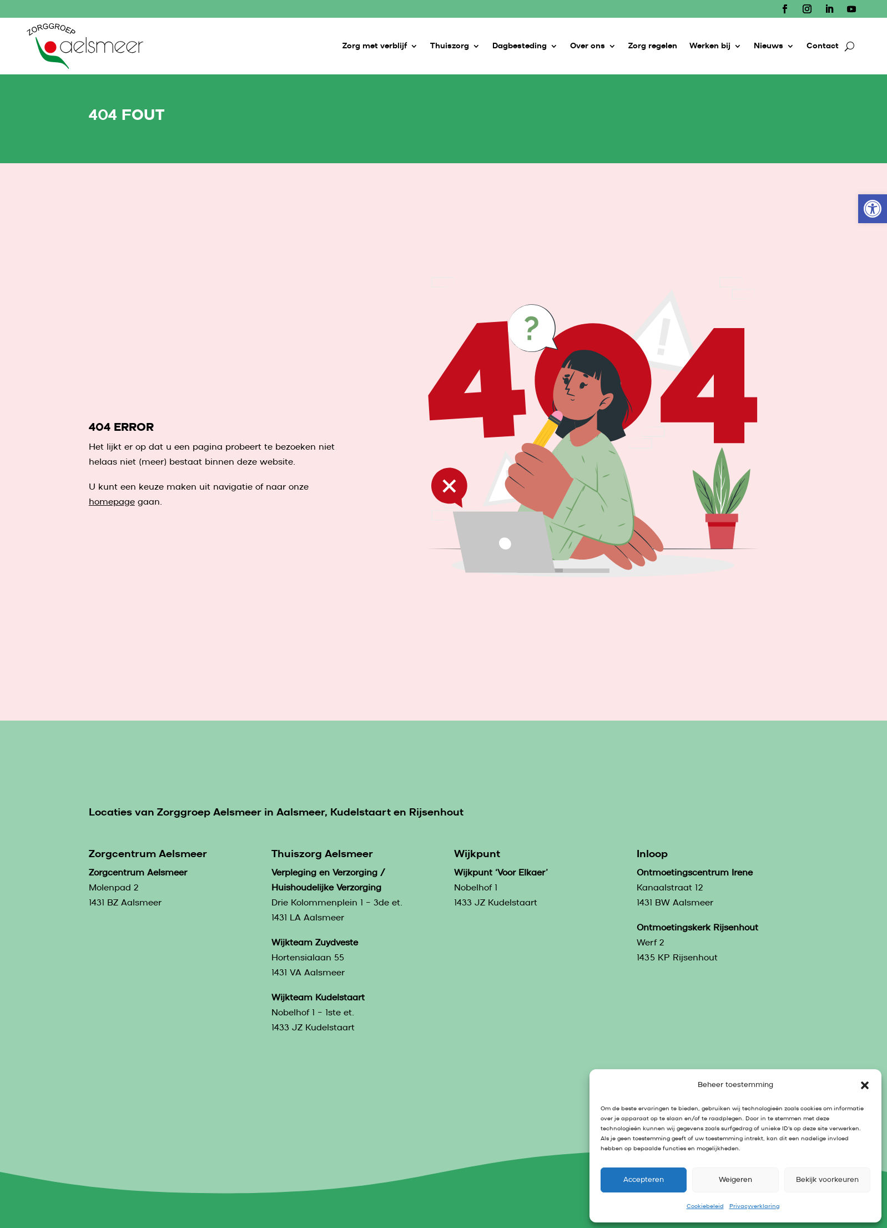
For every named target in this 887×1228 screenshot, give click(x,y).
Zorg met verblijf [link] (374, 46)
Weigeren (735, 1180)
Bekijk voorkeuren (827, 1180)
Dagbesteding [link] (519, 46)
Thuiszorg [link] (449, 46)
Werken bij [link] (709, 46)
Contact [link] (823, 46)
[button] (864, 1085)
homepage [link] (112, 502)
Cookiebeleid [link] (705, 1206)
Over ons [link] (587, 46)
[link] (872, 208)
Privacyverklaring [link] (754, 1206)
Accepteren (643, 1180)
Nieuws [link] (768, 46)
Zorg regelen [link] (652, 46)
